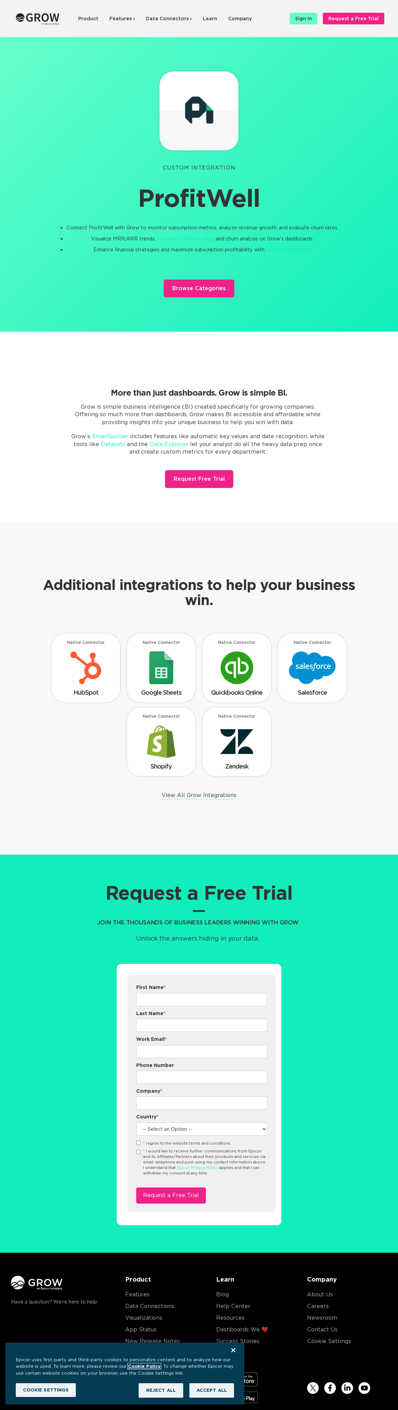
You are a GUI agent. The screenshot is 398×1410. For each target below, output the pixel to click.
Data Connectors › (169, 18)
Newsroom (322, 1318)
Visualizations (143, 1318)
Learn (210, 18)
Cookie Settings (329, 1341)
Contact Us (322, 1329)
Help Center (233, 1306)
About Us (320, 1294)
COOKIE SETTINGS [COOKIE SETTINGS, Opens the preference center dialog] (46, 1389)
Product (88, 18)
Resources (230, 1318)
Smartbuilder (110, 436)
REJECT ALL (161, 1390)
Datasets (113, 444)
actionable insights (288, 249)
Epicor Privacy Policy (197, 1167)
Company (240, 18)
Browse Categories (199, 288)
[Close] (233, 1350)
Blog (222, 1294)
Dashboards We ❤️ (242, 1329)
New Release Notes (152, 1341)
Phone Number (155, 1065)
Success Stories (237, 1341)
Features (137, 1294)
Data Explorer (169, 444)
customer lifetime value (185, 238)
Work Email (151, 1039)
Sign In (303, 18)
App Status (140, 1329)
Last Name (150, 1013)
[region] (124, 1374)
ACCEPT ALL (212, 1390)
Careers (318, 1306)
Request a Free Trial (353, 18)
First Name (151, 987)
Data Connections (149, 1306)
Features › (122, 18)
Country (147, 1116)
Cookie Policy (144, 1366)
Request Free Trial (199, 479)
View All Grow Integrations (199, 795)
